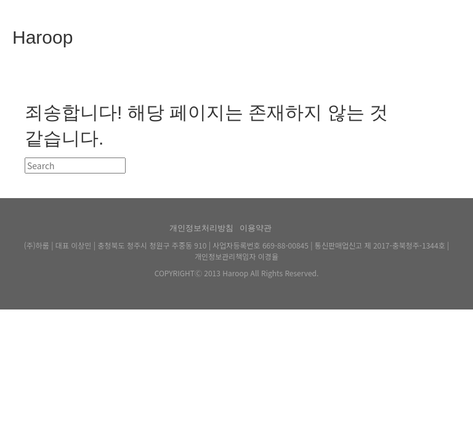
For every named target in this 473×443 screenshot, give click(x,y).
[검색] (75, 166)
